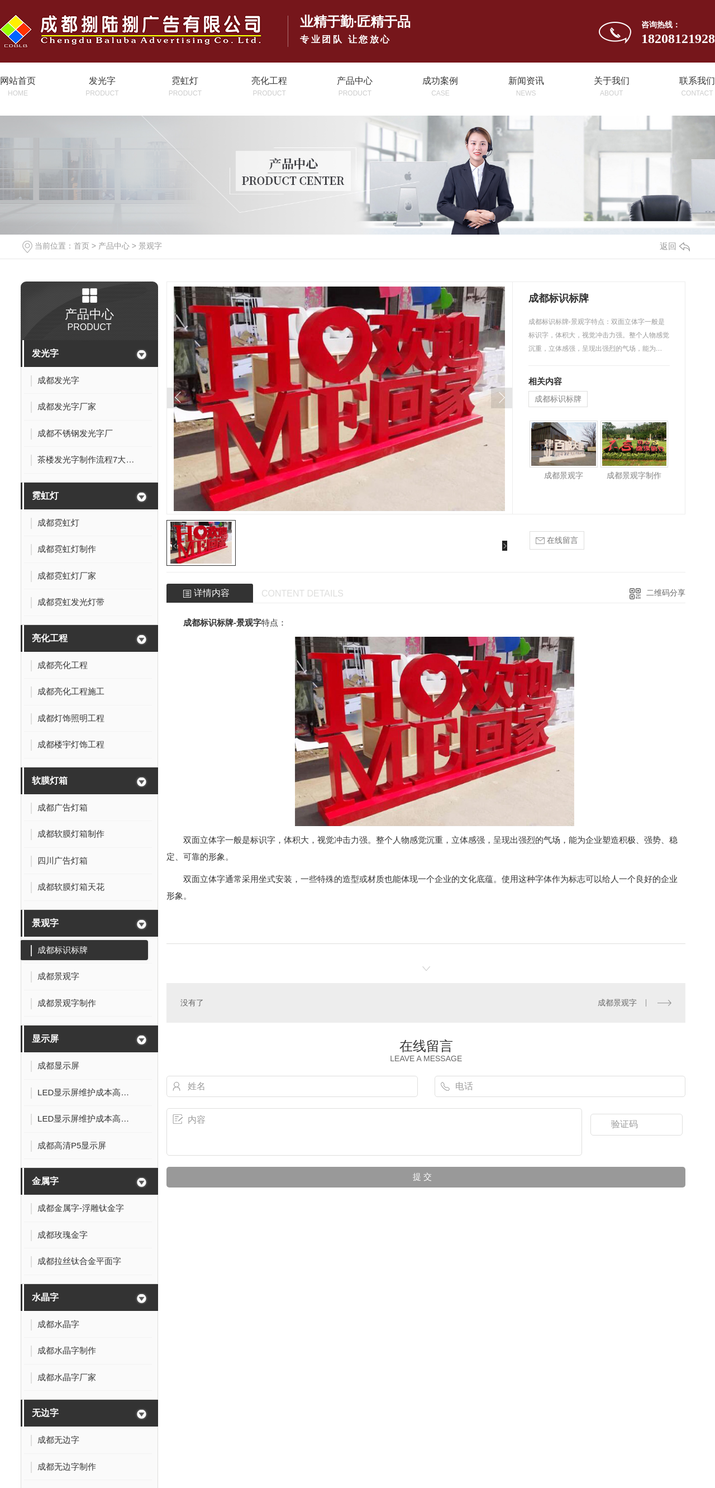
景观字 (150, 245)
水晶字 (45, 1297)
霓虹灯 (45, 495)
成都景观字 (563, 475)
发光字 (45, 353)
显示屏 (45, 1038)
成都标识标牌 (558, 398)
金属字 (45, 1181)
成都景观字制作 (634, 475)
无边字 (45, 1413)
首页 (81, 245)
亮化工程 (50, 638)
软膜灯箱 (50, 780)
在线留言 (557, 540)
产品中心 (114, 245)
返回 (675, 246)
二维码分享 (665, 592)
